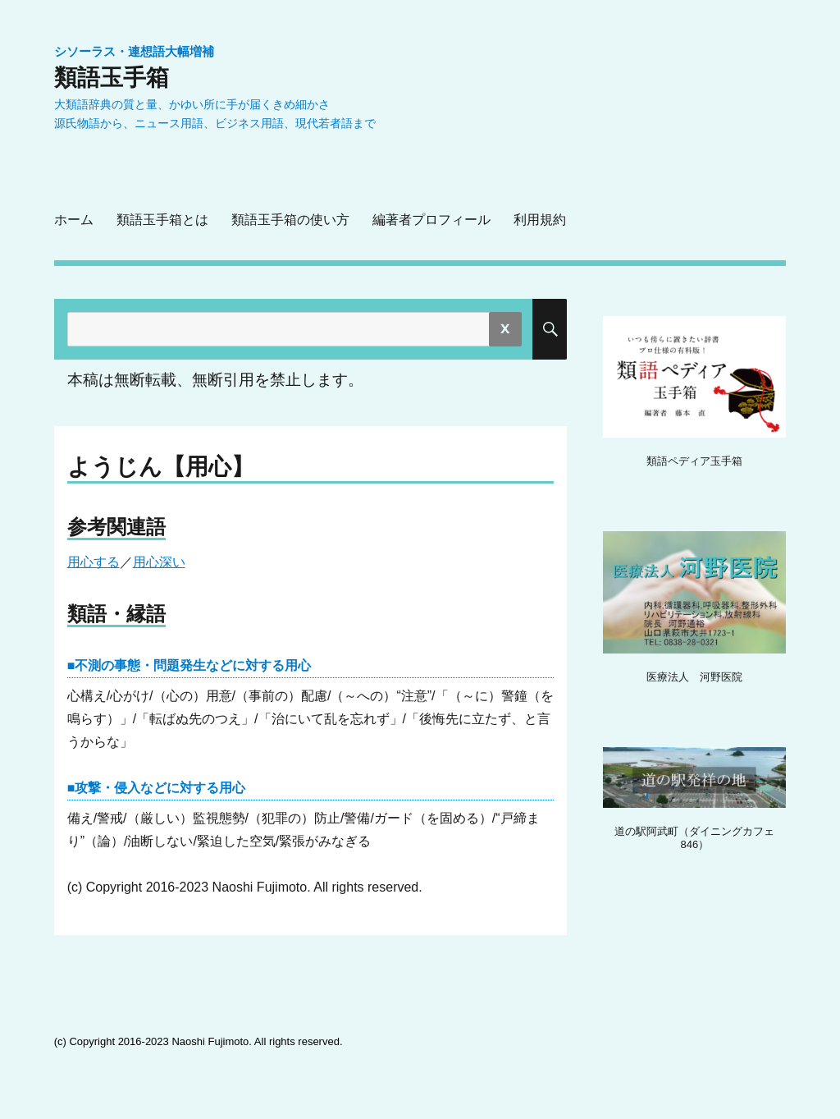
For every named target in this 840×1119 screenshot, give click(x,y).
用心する (93, 562)
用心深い (159, 562)
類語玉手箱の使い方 (290, 219)
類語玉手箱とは (162, 219)
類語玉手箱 (111, 77)
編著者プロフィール (431, 219)
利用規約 (540, 219)
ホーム (74, 219)
